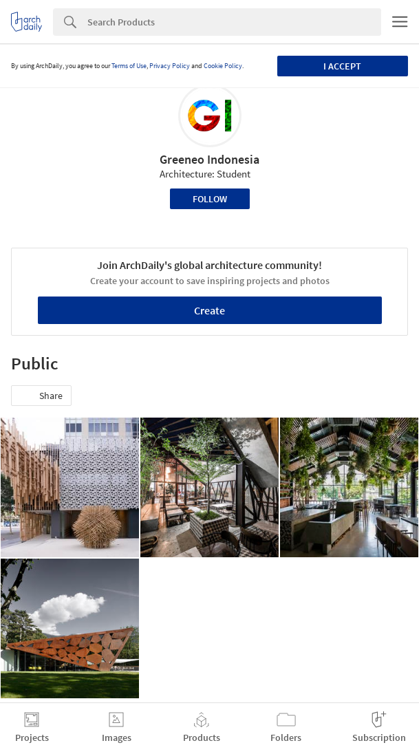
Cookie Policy (223, 65)
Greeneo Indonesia (209, 159)
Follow (210, 199)
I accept (342, 66)
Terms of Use (129, 65)
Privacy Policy (169, 65)
